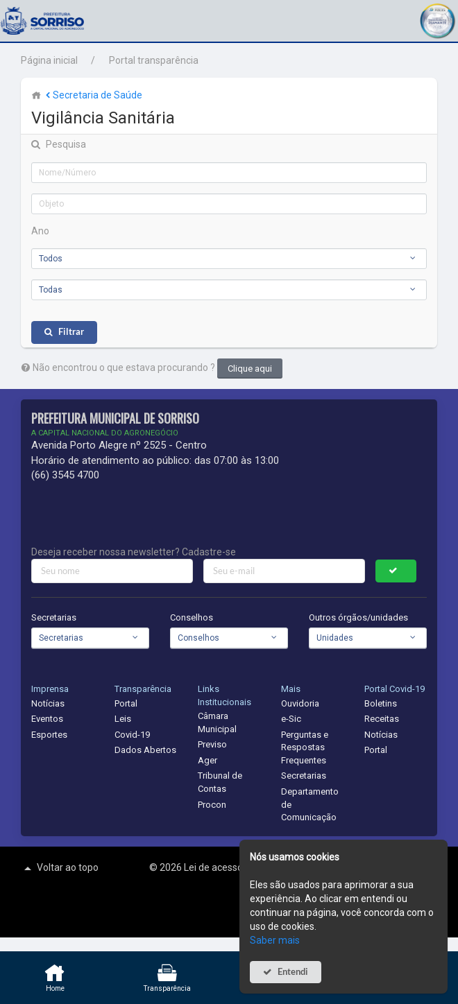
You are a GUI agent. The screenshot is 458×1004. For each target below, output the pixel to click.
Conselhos (191, 617)
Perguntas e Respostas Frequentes (304, 747)
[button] (437, 19)
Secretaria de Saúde (92, 95)
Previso (212, 744)
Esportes (49, 734)
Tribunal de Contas (220, 782)
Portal (125, 703)
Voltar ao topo (60, 868)
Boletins (380, 703)
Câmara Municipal (217, 722)
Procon (212, 804)
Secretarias (53, 617)
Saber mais (275, 940)
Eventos (47, 718)
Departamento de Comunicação (310, 804)
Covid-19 (132, 734)
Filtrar (71, 332)
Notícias (48, 703)
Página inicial (49, 60)
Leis (122, 718)
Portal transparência (153, 60)
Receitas (381, 718)
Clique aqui (250, 368)
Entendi (293, 972)
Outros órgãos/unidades (358, 617)
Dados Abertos (145, 750)
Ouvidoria (300, 703)
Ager (207, 760)
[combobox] (229, 258)
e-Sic (291, 718)
